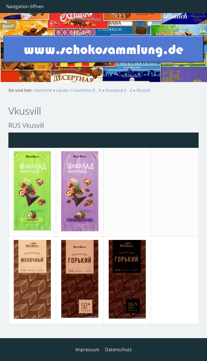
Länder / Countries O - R (78, 90)
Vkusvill (143, 90)
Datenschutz (118, 349)
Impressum (87, 349)
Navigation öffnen (25, 6)
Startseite (43, 90)
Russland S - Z (119, 90)
